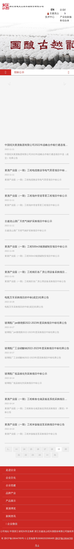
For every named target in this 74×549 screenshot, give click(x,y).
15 (31, 449)
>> (47, 455)
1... (8, 449)
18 (52, 449)
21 (19, 455)
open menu (69, 12)
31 (55, 455)
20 (66, 449)
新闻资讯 (11, 516)
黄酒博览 (11, 508)
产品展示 (11, 500)
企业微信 (11, 523)
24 (40, 455)
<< (16, 449)
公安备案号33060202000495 (40, 538)
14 (24, 449)
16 (38, 449)
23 (33, 455)
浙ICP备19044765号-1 (15, 538)
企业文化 (11, 477)
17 (45, 449)
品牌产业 (11, 493)
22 (26, 455)
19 (59, 449)
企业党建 (11, 485)
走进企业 (11, 470)
